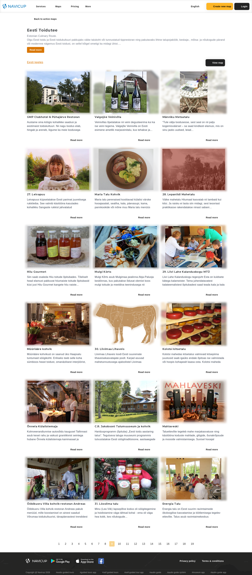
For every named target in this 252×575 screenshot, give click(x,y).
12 (135, 544)
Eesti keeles (35, 62)
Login (242, 6)
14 (151, 544)
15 (159, 544)
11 (127, 544)
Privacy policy (188, 561)
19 (192, 544)
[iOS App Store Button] (85, 561)
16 (167, 544)
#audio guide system (176, 572)
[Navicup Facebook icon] (101, 561)
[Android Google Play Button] (60, 561)
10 (119, 544)
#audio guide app (218, 572)
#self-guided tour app (134, 572)
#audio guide (155, 572)
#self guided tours (110, 572)
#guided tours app (88, 572)
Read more (78, 140)
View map (215, 62)
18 (184, 544)
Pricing (75, 6)
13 (143, 544)
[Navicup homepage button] (15, 6)
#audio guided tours (65, 572)
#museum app (198, 572)
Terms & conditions (213, 561)
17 (176, 544)
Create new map (219, 6)
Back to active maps (43, 19)
